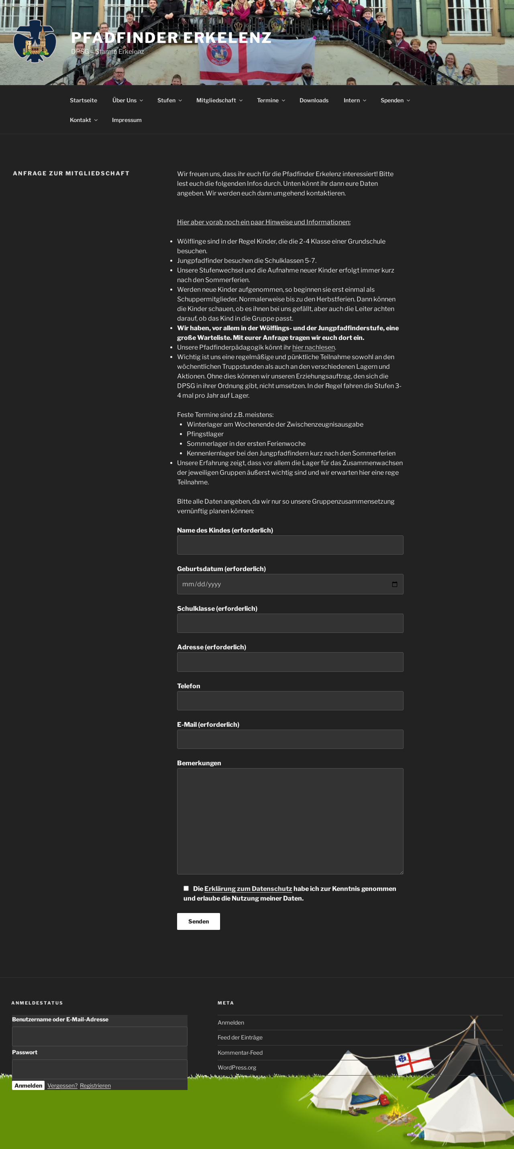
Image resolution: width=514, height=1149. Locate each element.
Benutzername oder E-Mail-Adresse (60, 1019)
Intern (355, 100)
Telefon (290, 696)
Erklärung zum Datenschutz (248, 889)
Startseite (83, 100)
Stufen (170, 100)
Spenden (396, 100)
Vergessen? (62, 1085)
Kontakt (84, 119)
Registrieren (95, 1085)
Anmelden (231, 1022)
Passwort (24, 1052)
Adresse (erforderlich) (290, 657)
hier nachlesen (313, 347)
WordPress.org (237, 1067)
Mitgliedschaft (220, 100)
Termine (271, 100)
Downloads (314, 100)
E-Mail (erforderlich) (290, 735)
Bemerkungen (290, 816)
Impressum (127, 119)
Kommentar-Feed (240, 1052)
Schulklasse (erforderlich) (290, 619)
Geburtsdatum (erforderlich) (290, 579)
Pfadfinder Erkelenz (172, 38)
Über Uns (128, 100)
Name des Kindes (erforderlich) (290, 541)
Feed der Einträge (240, 1037)
